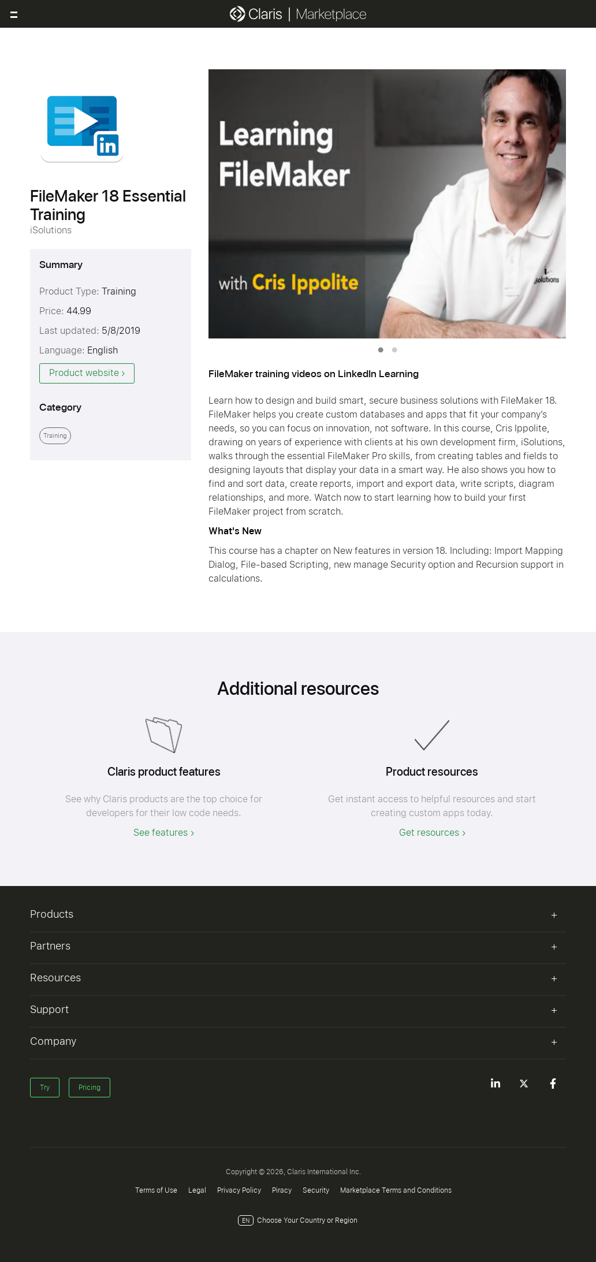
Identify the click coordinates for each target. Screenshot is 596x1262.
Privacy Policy (239, 1190)
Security (316, 1190)
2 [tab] (394, 350)
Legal (197, 1190)
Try (45, 1088)
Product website (84, 372)
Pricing (89, 1088)
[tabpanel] (387, 203)
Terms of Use (156, 1190)
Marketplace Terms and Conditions (396, 1190)
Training (55, 436)
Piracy (282, 1190)
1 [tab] (380, 350)
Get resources (429, 832)
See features (160, 832)
